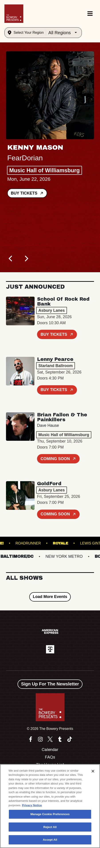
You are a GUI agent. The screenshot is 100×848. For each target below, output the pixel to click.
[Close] (93, 771)
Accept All (50, 839)
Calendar (50, 749)
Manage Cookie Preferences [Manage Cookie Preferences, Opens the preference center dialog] (50, 814)
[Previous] (11, 258)
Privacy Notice (32, 805)
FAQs (50, 757)
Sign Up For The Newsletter (50, 683)
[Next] (26, 258)
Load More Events (50, 596)
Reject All (50, 827)
